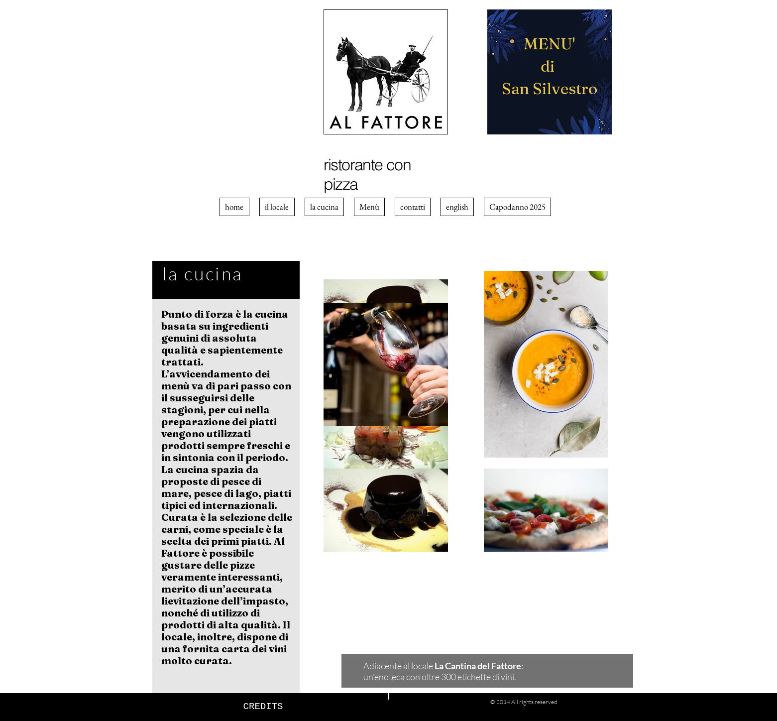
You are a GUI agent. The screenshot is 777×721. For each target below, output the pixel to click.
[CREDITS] (263, 707)
